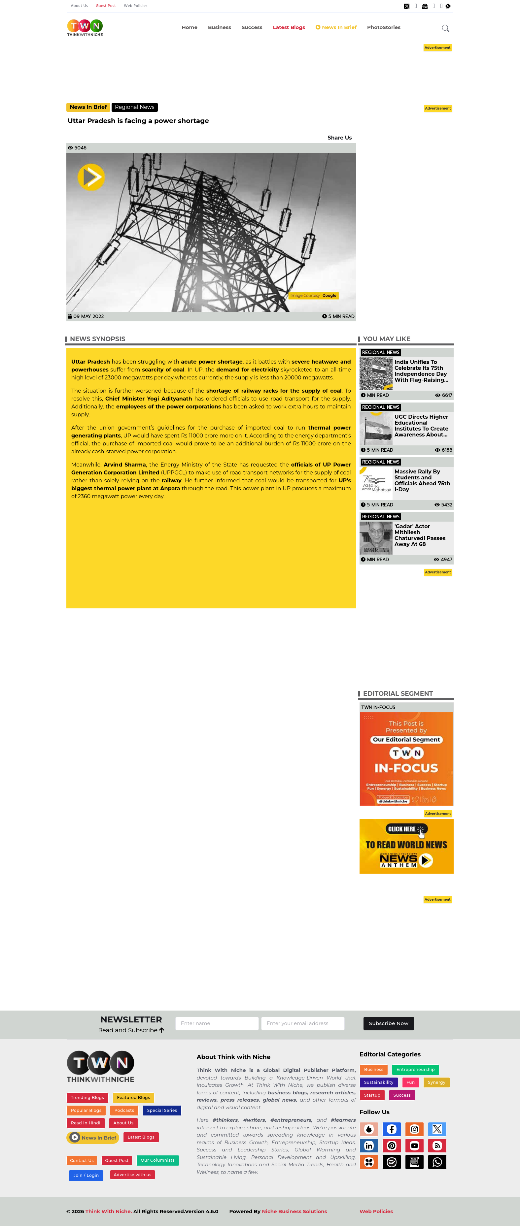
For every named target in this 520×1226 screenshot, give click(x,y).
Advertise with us (132, 1175)
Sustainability (379, 1082)
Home (189, 27)
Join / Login (86, 1175)
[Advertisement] (260, 72)
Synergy (436, 1082)
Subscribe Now (389, 1023)
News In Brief (336, 27)
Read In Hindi (85, 1123)
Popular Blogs (86, 1110)
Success (252, 27)
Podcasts (124, 1110)
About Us (79, 6)
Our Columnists (157, 1160)
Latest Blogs (289, 27)
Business (219, 27)
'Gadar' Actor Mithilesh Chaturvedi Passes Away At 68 (420, 535)
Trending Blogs (87, 1097)
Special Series (162, 1110)
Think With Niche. (109, 1212)
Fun (410, 1082)
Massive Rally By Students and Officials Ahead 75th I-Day (422, 481)
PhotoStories (383, 27)
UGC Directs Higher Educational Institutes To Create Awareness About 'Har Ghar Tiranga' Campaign (421, 426)
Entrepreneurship (416, 1069)
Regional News (135, 107)
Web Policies (136, 6)
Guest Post (106, 6)
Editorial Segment (398, 693)
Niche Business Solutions (294, 1212)
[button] (445, 29)
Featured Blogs (133, 1097)
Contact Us (82, 1160)
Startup (372, 1095)
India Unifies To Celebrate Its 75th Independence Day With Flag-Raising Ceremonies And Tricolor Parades (421, 371)
